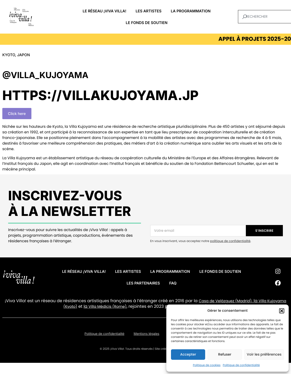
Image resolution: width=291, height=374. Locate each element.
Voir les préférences (264, 354)
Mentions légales (146, 334)
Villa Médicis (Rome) (108, 306)
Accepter (188, 354)
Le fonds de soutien (146, 22)
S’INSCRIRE (264, 230)
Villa (262, 301)
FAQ (173, 283)
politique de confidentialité (230, 241)
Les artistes (148, 11)
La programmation (191, 11)
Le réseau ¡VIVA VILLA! (104, 11)
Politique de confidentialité (241, 365)
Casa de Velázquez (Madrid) (225, 301)
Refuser (224, 354)
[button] (281, 310)
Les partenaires (143, 283)
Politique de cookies (207, 365)
